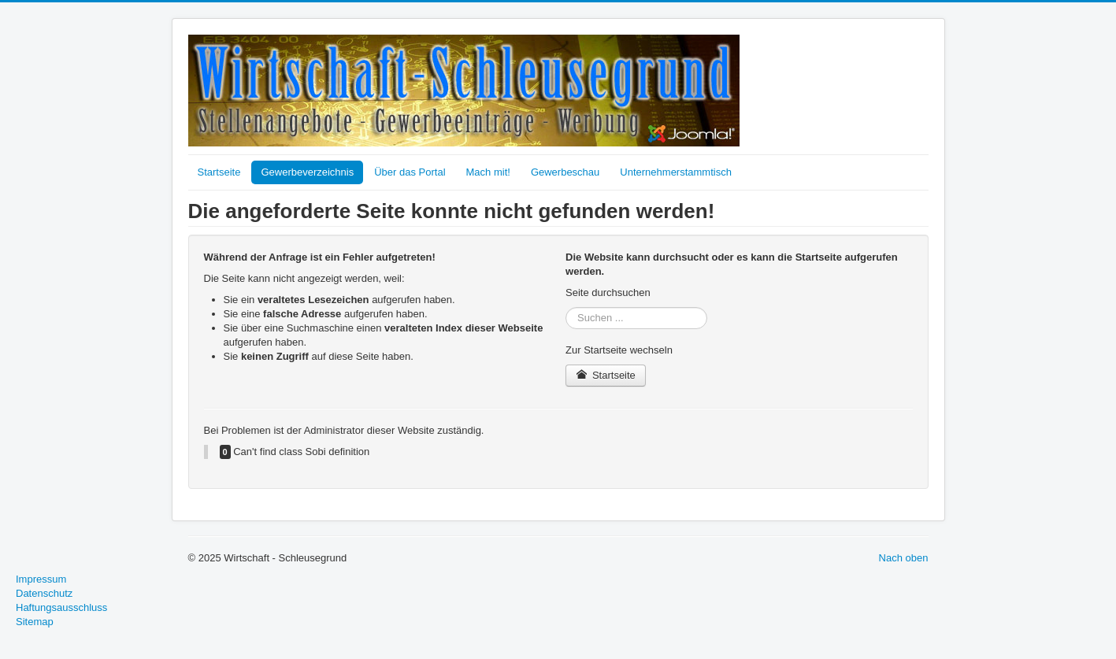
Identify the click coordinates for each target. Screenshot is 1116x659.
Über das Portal (409, 172)
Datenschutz (44, 593)
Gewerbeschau (565, 172)
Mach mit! (488, 172)
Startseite (219, 172)
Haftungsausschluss (61, 607)
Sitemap (35, 622)
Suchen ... (565, 307)
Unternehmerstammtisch (676, 172)
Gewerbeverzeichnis (307, 172)
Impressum (41, 579)
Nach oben (904, 558)
